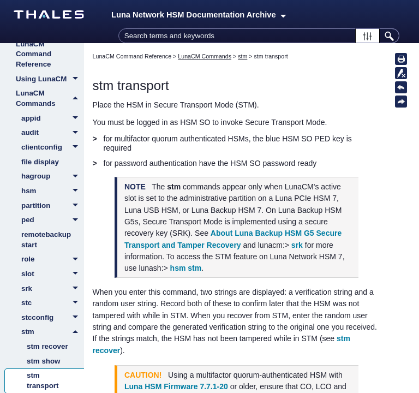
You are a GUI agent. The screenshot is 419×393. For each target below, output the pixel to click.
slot (52, 274)
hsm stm (186, 268)
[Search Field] (258, 35)
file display (40, 162)
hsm (52, 191)
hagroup (52, 177)
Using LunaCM (50, 80)
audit (52, 133)
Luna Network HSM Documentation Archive (198, 14)
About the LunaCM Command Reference (33, 48)
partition (52, 206)
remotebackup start (46, 239)
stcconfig (52, 318)
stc (52, 303)
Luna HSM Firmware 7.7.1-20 (176, 386)
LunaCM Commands (50, 98)
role (52, 260)
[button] (367, 35)
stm (52, 332)
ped (52, 220)
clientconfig (52, 148)
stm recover (47, 346)
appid (52, 119)
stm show (43, 361)
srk (52, 289)
